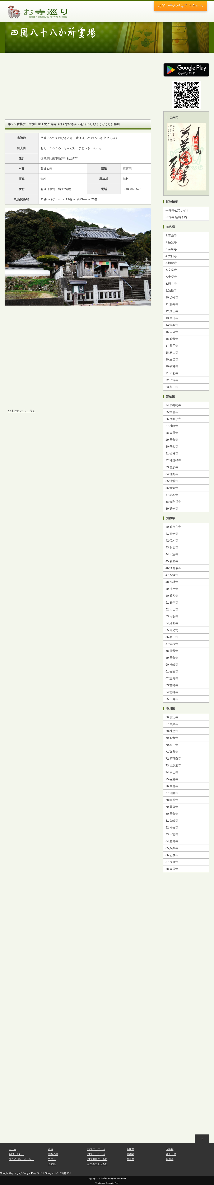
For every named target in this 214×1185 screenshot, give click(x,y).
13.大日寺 (172, 318)
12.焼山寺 (172, 311)
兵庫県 (130, 1149)
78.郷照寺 (172, 800)
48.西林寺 (172, 582)
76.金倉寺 (172, 786)
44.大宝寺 (172, 554)
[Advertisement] (78, 90)
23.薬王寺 (172, 387)
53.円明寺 (172, 616)
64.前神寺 (172, 692)
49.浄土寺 (172, 588)
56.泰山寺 (172, 637)
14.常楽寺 (172, 325)
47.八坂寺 (172, 575)
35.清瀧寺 (172, 481)
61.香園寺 (172, 671)
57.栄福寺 (172, 644)
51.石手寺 (172, 602)
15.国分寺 (172, 332)
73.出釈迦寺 (173, 765)
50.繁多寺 (172, 595)
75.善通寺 (172, 779)
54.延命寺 (172, 623)
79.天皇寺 (172, 806)
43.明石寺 (172, 547)
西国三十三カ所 (96, 1149)
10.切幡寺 (172, 297)
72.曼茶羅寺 (173, 758)
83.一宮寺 (172, 834)
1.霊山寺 (171, 235)
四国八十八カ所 (96, 1154)
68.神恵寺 (172, 731)
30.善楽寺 (172, 446)
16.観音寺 (172, 338)
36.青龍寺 (172, 488)
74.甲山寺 (172, 772)
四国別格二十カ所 (97, 1159)
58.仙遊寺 (172, 650)
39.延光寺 (172, 508)
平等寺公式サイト (177, 210)
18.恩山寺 (172, 352)
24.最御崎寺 (173, 405)
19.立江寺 (172, 359)
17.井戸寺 (172, 345)
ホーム (12, 1149)
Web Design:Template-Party (107, 1183)
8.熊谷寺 (171, 283)
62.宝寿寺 (172, 678)
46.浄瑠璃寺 (173, 568)
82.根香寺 (172, 827)
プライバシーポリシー (21, 1159)
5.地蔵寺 (171, 263)
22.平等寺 (172, 380)
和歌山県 (171, 1154)
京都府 (130, 1154)
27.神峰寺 (172, 426)
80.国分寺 (172, 813)
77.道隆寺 (172, 793)
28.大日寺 (172, 432)
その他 (52, 1164)
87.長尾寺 (172, 862)
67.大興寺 (172, 724)
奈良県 (130, 1159)
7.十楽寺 (171, 276)
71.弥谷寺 (172, 751)
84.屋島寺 (172, 841)
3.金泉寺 (171, 249)
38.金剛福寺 (173, 501)
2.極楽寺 (171, 242)
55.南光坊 (172, 630)
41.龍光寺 (172, 533)
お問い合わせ (180, 6)
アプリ (52, 1159)
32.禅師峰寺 (173, 460)
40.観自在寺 (173, 526)
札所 (50, 1149)
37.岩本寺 (172, 494)
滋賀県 (169, 1159)
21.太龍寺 (172, 373)
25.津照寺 (172, 412)
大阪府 (169, 1149)
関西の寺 (53, 1154)
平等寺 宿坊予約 (176, 217)
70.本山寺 (172, 744)
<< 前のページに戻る (21, 410)
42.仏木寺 (172, 540)
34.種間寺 (172, 474)
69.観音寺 (172, 738)
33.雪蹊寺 (172, 467)
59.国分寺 (172, 657)
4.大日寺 (171, 256)
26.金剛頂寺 (173, 419)
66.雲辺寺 (172, 717)
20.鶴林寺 (172, 366)
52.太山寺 (172, 609)
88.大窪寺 (172, 868)
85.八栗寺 (172, 848)
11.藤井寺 (172, 304)
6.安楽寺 (171, 270)
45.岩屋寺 (172, 561)
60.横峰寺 (172, 664)
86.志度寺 (172, 855)
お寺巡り (103, 1178)
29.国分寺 (172, 439)
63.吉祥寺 (172, 685)
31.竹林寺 (172, 453)
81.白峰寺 (172, 820)
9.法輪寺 (171, 290)
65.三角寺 (172, 699)
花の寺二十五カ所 (97, 1164)
